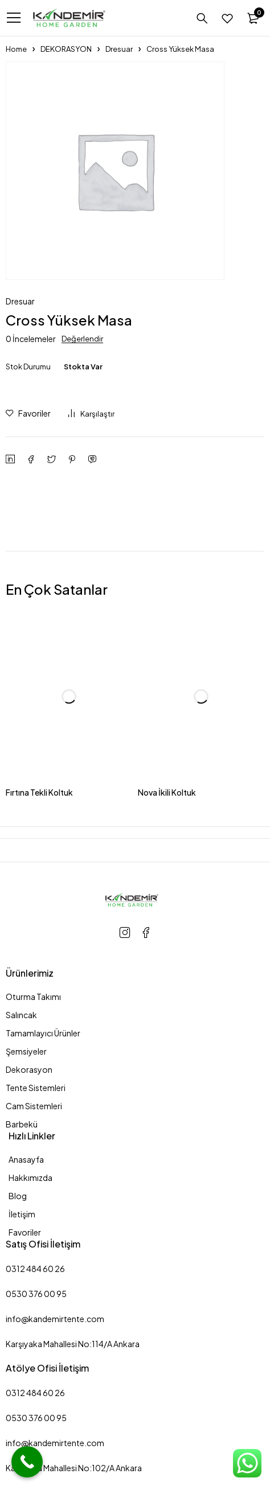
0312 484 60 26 (35, 1268)
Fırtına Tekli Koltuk (39, 792)
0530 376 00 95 (36, 1294)
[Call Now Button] (27, 1461)
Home (16, 48)
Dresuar (119, 48)
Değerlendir (82, 339)
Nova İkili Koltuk (167, 792)
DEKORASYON (66, 48)
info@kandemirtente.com (55, 1319)
